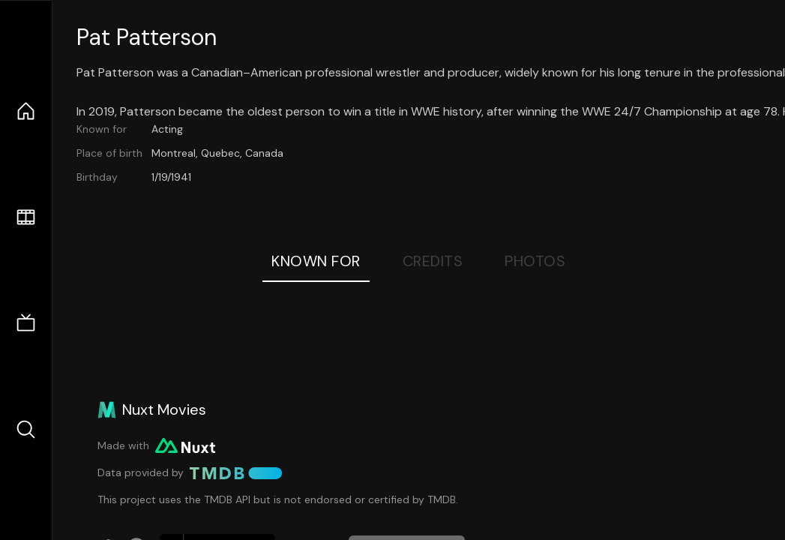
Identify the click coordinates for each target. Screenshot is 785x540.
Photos (535, 261)
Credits (433, 261)
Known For (316, 261)
